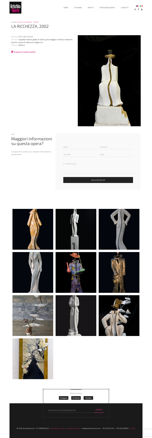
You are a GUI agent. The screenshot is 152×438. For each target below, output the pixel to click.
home (66, 8)
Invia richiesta (98, 180)
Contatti (124, 8)
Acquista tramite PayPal (23, 51)
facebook (76, 398)
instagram (64, 398)
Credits (132, 428)
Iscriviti (99, 410)
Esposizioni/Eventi (107, 8)
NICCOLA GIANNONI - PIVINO (27, 22)
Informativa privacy (73, 428)
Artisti (91, 8)
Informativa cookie (57, 428)
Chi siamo (78, 8)
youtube (88, 398)
